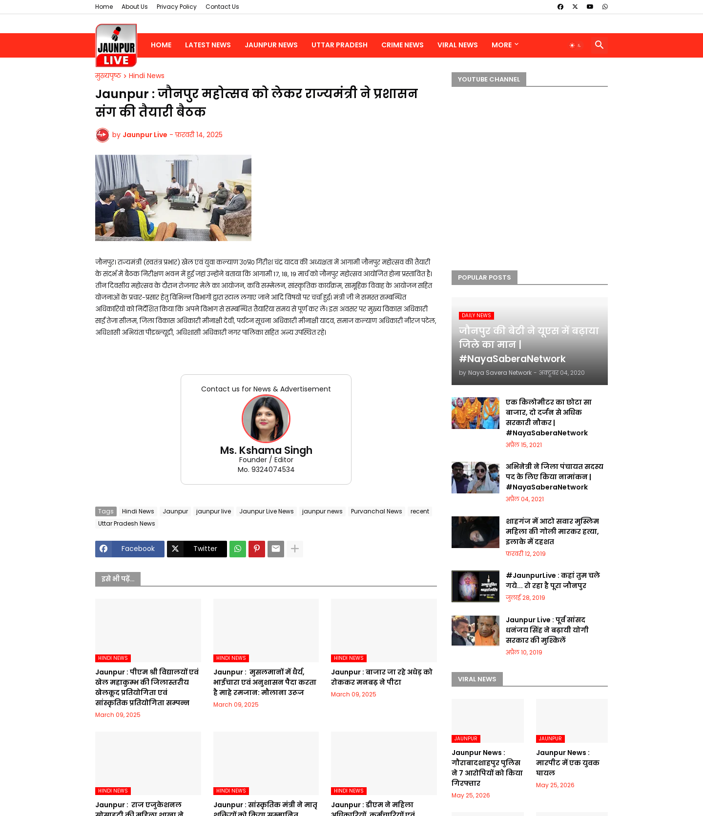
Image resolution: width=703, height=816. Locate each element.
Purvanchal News (376, 511)
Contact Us (222, 6)
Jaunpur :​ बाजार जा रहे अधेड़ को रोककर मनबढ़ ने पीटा (382, 677)
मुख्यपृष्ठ (108, 76)
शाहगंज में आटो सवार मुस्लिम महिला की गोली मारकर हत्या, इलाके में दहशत (552, 531)
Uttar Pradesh (339, 45)
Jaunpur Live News (266, 511)
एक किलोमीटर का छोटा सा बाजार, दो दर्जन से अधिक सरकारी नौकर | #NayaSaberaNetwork (549, 417)
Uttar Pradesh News (126, 523)
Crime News (402, 45)
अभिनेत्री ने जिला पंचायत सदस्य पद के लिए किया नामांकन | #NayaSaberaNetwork (554, 477)
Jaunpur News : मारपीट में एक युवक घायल (568, 763)
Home (104, 6)
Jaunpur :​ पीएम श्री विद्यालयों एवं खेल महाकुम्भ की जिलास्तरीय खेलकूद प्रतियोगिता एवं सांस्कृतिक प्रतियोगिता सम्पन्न (147, 687)
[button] (575, 45)
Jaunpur (175, 511)
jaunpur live (213, 511)
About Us (135, 6)
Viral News (457, 45)
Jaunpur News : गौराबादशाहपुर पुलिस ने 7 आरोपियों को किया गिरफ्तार (487, 768)
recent (420, 511)
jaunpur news (322, 511)
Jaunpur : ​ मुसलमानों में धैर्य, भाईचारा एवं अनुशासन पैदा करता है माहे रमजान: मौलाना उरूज (264, 682)
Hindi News (147, 76)
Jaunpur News (271, 45)
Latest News (208, 45)
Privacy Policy (177, 6)
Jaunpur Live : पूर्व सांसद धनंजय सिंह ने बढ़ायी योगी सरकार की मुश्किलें (547, 630)
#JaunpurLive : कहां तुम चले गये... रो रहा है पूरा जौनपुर (553, 581)
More (502, 45)
